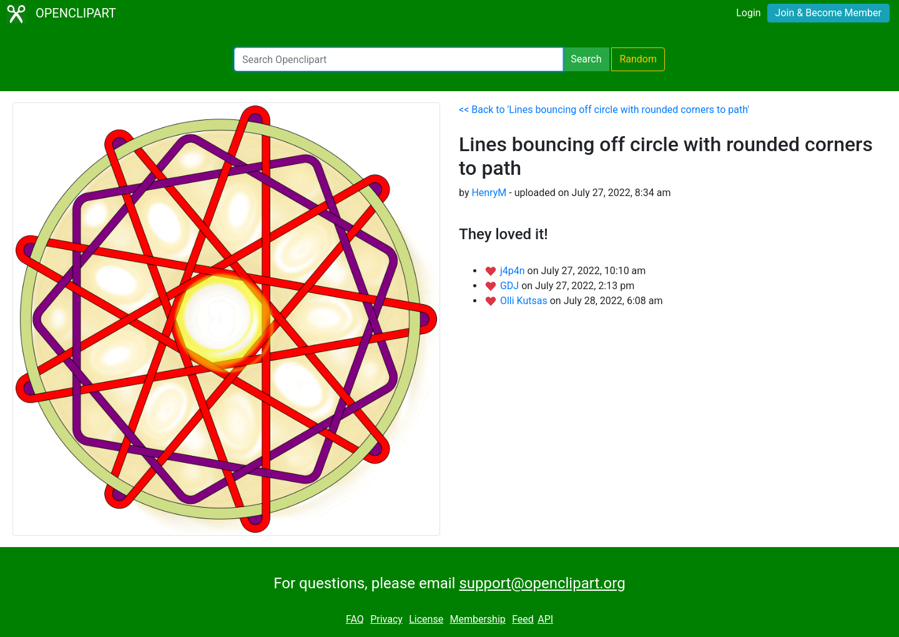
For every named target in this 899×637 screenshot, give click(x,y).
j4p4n (514, 271)
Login (748, 13)
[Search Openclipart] (398, 59)
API (545, 619)
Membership (477, 619)
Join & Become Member (828, 13)
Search (586, 59)
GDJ (510, 286)
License (426, 619)
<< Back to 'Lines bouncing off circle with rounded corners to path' (604, 110)
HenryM (488, 193)
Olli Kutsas (525, 301)
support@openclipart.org (542, 583)
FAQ (355, 619)
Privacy (386, 619)
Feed (523, 619)
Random (638, 59)
